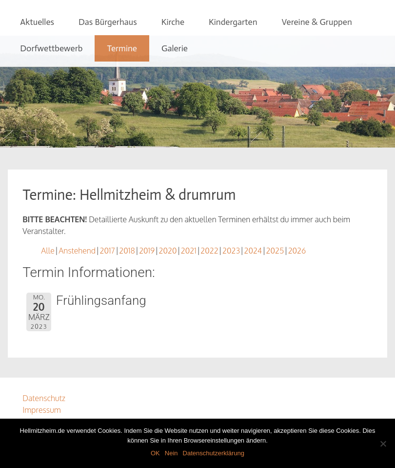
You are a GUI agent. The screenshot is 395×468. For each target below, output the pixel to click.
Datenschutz (43, 398)
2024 (253, 250)
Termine (122, 48)
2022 (209, 250)
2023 (231, 250)
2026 (297, 250)
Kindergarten (233, 22)
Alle (48, 250)
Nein (171, 453)
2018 (127, 250)
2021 (189, 250)
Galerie (174, 48)
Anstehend (77, 250)
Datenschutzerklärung (213, 453)
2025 (275, 250)
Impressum (41, 410)
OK (155, 453)
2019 (147, 250)
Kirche (172, 22)
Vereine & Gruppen (316, 22)
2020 (168, 250)
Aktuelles (37, 22)
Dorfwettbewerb (51, 48)
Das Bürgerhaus (108, 22)
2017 (107, 250)
